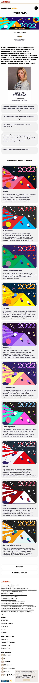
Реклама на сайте (7, 623)
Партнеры (4, 626)
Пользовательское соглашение (8, 600)
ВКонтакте (8, 665)
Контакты (7, 655)
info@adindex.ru (9, 675)
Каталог (3, 629)
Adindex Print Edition (8, 642)
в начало (19, 567)
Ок (26, 680)
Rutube (6, 671)
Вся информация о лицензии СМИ (9, 596)
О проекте (4, 620)
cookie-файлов (27, 675)
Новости (4, 632)
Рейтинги (4, 639)
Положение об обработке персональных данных (13, 601)
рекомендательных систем (22, 677)
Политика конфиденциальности (9, 598)
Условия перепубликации (7, 586)
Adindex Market (6, 645)
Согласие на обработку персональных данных (12, 603)
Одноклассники (9, 668)
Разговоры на (9, 8)
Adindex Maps (5, 648)
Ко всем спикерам (19, 572)
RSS (5, 658)
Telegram (7, 662)
